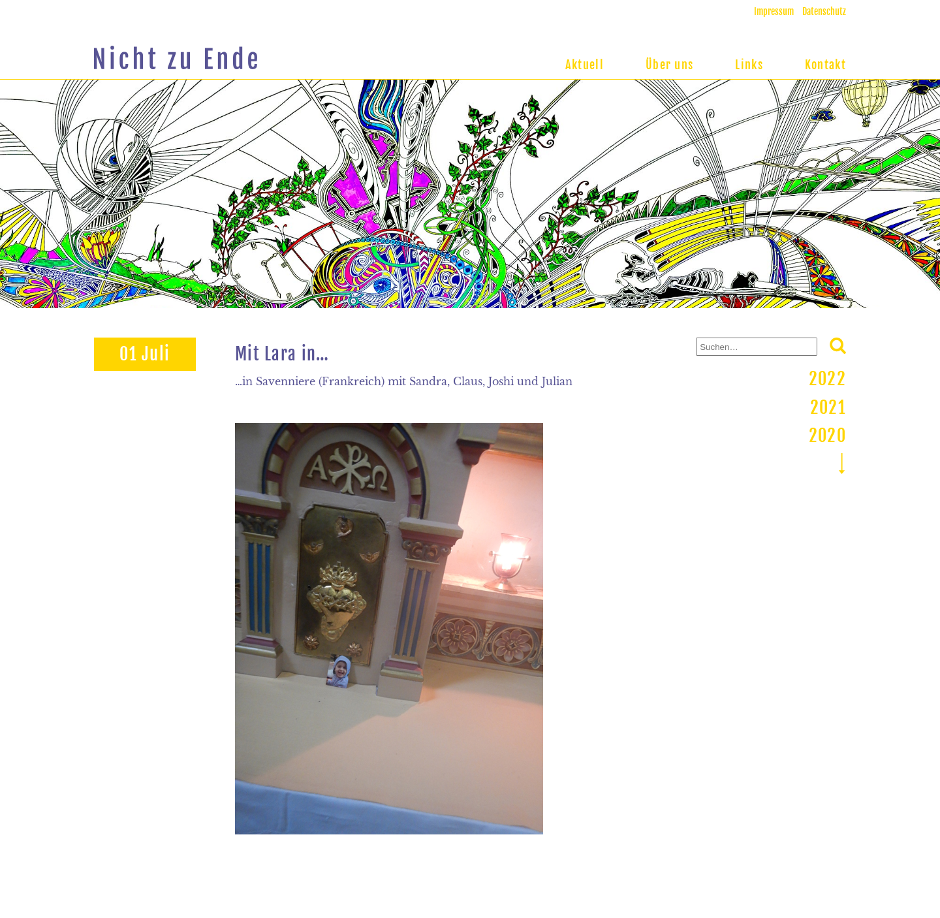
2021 (828, 407)
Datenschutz (824, 11)
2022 (827, 378)
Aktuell (584, 64)
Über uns (669, 64)
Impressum (774, 11)
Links (749, 64)
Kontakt (825, 64)
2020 (827, 435)
